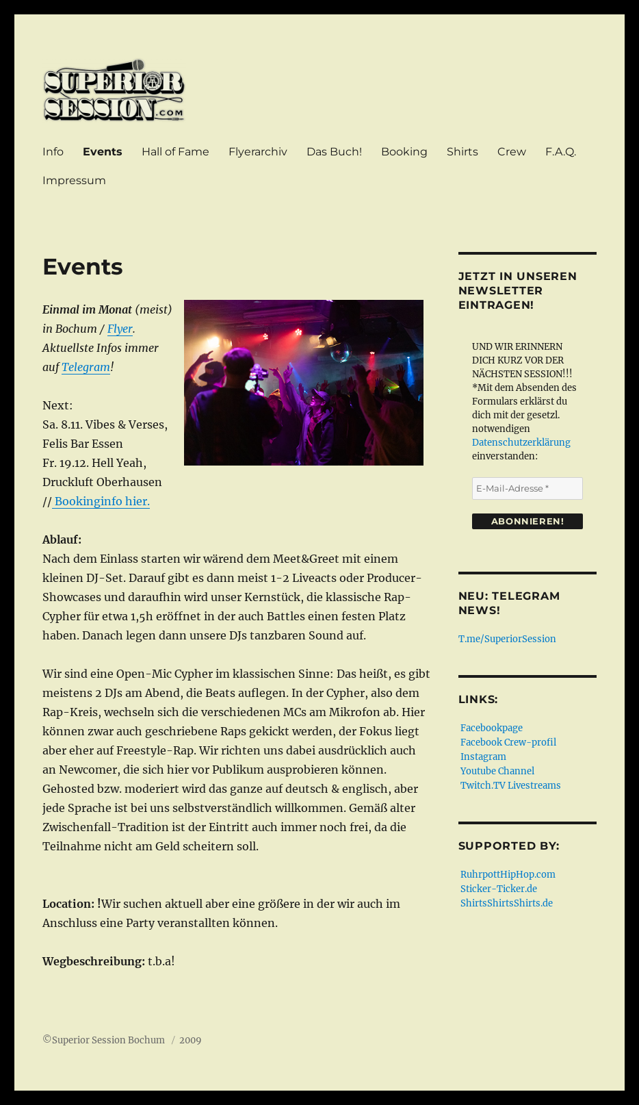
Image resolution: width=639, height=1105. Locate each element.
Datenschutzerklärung (521, 442)
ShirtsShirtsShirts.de (506, 903)
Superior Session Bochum (109, 1040)
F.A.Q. (560, 151)
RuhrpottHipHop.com (508, 874)
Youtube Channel (497, 771)
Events (102, 151)
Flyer (120, 328)
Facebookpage (491, 728)
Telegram (86, 367)
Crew (511, 151)
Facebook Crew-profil (508, 742)
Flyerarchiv (258, 151)
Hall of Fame (175, 151)
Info (53, 151)
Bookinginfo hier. (101, 501)
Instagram (483, 757)
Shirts (462, 151)
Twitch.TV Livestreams (510, 785)
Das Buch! (334, 151)
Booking (404, 151)
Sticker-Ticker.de (498, 889)
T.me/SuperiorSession (508, 639)
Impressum (74, 180)
